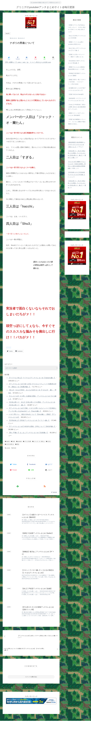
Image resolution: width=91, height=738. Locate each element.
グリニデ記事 (27, 441)
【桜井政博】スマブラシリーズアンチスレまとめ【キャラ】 (77, 99)
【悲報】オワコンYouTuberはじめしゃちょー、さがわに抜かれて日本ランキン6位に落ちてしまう (77, 28)
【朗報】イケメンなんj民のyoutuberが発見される (75, 43)
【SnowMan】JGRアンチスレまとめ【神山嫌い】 (76, 62)
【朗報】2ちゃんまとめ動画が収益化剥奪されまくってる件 (76, 68)
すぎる (48, 441)
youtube (19, 441)
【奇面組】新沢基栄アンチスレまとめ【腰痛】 (77, 74)
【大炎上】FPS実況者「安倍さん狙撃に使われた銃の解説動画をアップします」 (77, 107)
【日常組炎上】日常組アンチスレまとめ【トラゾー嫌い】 (29, 420)
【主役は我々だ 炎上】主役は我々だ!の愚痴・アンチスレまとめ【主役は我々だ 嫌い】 (77, 153)
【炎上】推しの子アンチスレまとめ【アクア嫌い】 (77, 49)
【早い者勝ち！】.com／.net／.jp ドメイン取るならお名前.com (27, 62)
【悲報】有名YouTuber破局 (75, 94)
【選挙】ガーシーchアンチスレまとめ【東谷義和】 (76, 114)
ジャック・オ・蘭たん (38, 441)
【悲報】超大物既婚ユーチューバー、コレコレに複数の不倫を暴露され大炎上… (77, 122)
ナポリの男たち (9, 444)
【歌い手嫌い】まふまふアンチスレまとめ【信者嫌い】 (28, 433)
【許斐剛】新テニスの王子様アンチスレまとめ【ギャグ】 (77, 89)
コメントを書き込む (31, 676)
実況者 (14, 448)
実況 (17, 444)
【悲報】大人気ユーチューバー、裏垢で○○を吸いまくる (76, 55)
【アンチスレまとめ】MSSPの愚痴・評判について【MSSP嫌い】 (32, 426)
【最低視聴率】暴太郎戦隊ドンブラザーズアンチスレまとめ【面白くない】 (76, 144)
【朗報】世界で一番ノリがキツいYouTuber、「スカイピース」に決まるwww (77, 82)
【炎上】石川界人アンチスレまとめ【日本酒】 (77, 37)
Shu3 (13, 441)
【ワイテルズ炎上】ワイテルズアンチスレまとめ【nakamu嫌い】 (32, 378)
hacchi (7, 441)
